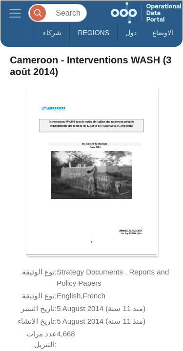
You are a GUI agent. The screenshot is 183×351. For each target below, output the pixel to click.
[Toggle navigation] (15, 13)
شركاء (52, 33)
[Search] (57, 13)
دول (131, 33)
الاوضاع (162, 33)
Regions (93, 33)
